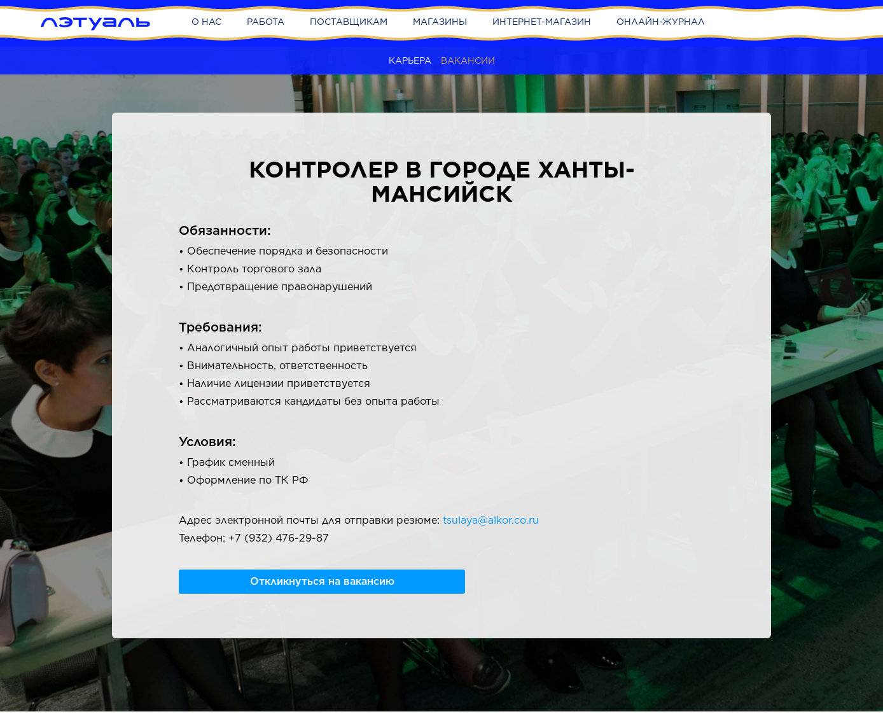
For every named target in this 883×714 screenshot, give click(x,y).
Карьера (410, 60)
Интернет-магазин (541, 22)
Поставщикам (348, 22)
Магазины (440, 22)
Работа (265, 22)
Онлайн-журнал (660, 22)
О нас (206, 22)
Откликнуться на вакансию (322, 581)
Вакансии (468, 60)
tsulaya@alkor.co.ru (491, 520)
